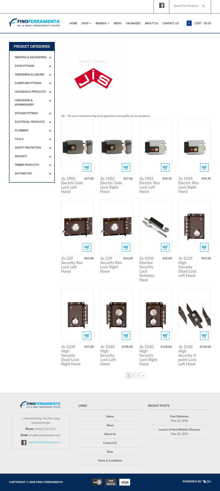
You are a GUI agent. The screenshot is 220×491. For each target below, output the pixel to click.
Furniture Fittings (28, 83)
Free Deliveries (179, 416)
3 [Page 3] (138, 375)
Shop (86, 23)
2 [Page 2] (133, 375)
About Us (151, 23)
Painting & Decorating (30, 57)
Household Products (30, 91)
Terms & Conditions (110, 460)
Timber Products (27, 164)
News (117, 23)
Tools (19, 139)
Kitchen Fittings (26, 113)
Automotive (23, 173)
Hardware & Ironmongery (24, 102)
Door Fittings (24, 66)
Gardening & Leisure (29, 74)
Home (73, 23)
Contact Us (170, 23)
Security (21, 156)
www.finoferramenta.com (44, 442)
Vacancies (133, 23)
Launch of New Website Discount (179, 429)
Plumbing (21, 130)
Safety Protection (28, 147)
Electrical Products (30, 121)
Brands (102, 23)
